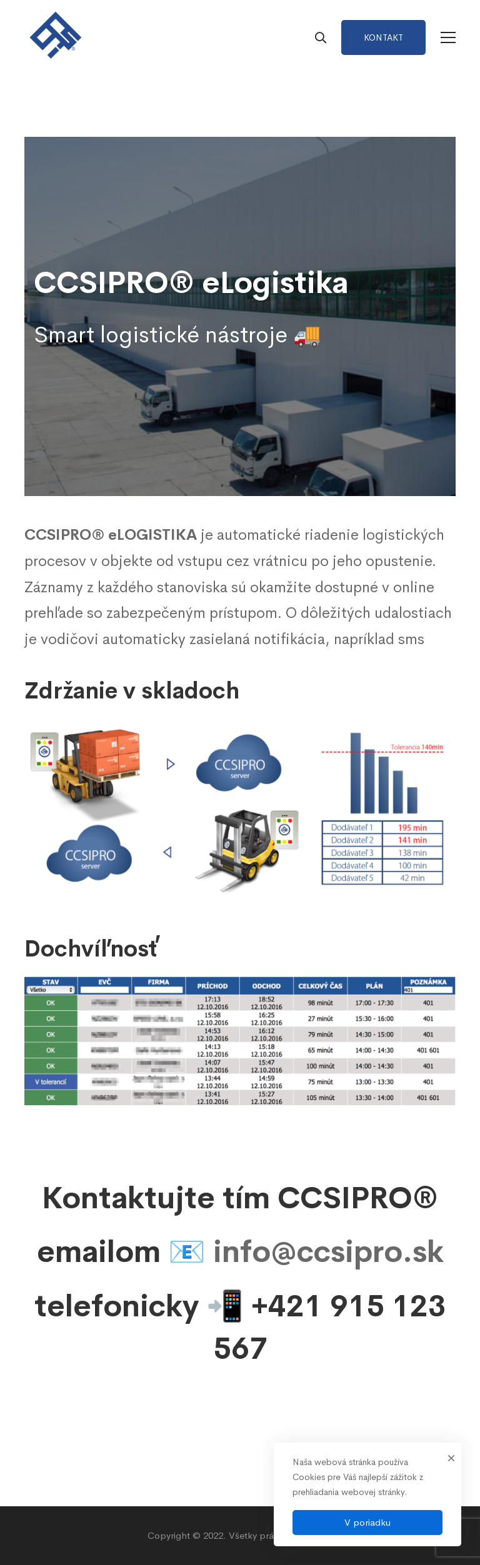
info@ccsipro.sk (328, 1252)
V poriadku (367, 1522)
